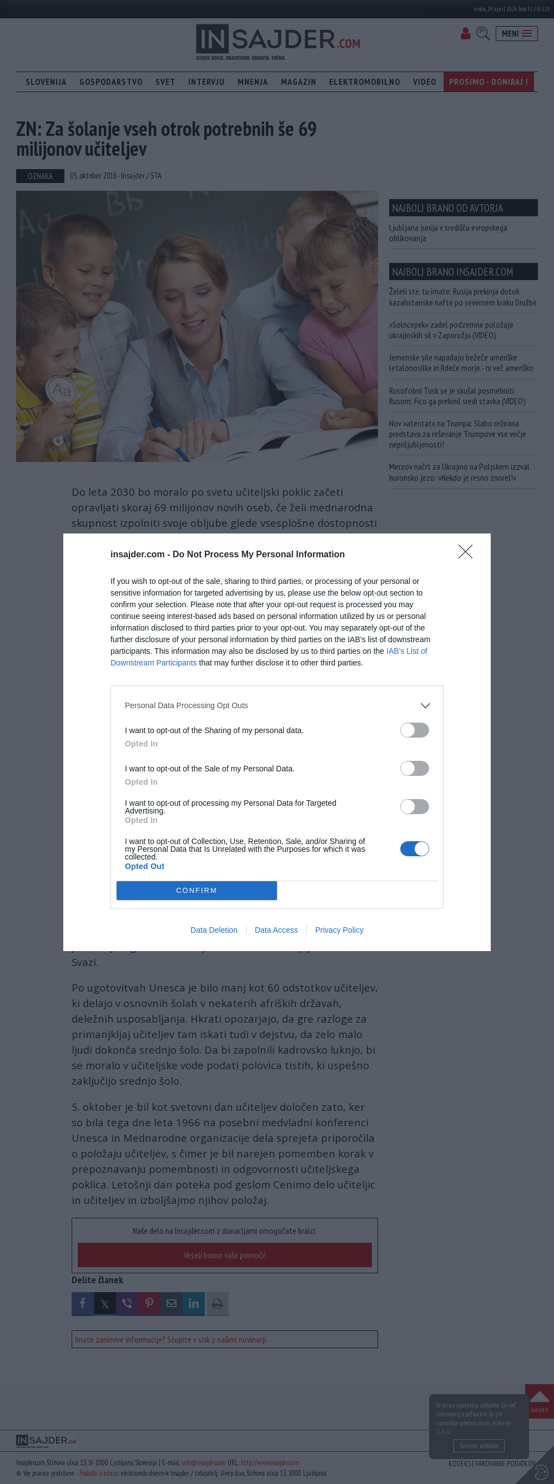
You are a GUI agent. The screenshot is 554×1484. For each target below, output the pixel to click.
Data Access (276, 930)
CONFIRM (197, 890)
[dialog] (277, 742)
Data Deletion (214, 930)
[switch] (414, 730)
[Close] (469, 555)
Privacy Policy (339, 930)
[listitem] (277, 705)
